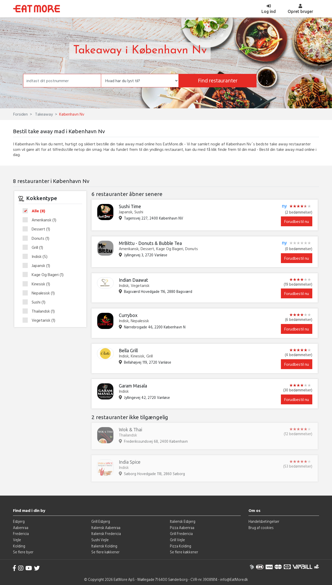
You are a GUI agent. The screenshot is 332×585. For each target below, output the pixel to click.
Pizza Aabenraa (182, 527)
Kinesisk (38, 284)
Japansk (38, 266)
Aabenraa (20, 527)
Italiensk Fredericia (106, 533)
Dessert (38, 229)
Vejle (17, 539)
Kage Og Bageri (45, 275)
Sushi (36, 302)
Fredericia (21, 533)
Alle (36, 211)
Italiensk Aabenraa (105, 527)
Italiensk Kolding (104, 546)
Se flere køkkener (105, 552)
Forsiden (20, 114)
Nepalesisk (40, 293)
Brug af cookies (260, 527)
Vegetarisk (41, 320)
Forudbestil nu (296, 221)
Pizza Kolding (180, 546)
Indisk (37, 256)
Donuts (38, 238)
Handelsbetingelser (263, 521)
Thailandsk (40, 311)
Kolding (19, 546)
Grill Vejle (177, 539)
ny (284, 206)
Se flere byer (23, 552)
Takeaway (43, 114)
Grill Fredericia (181, 533)
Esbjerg (19, 521)
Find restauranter (218, 80)
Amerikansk (41, 220)
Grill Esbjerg (100, 521)
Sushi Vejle (100, 539)
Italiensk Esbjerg (182, 521)
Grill (34, 247)
